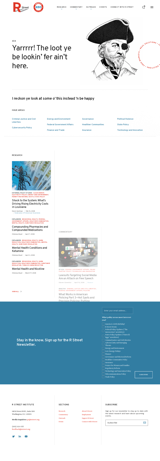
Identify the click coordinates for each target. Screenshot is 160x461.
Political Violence (125, 135)
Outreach (91, 8)
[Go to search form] (144, 7)
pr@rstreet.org (33, 419)
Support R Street (88, 418)
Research (61, 8)
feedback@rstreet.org (21, 429)
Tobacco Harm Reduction (32, 385)
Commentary (76, 8)
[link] (13, 436)
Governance (88, 135)
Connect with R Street (122, 7)
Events (103, 7)
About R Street (87, 411)
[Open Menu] (152, 7)
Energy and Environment (58, 135)
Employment (86, 414)
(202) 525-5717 (18, 426)
